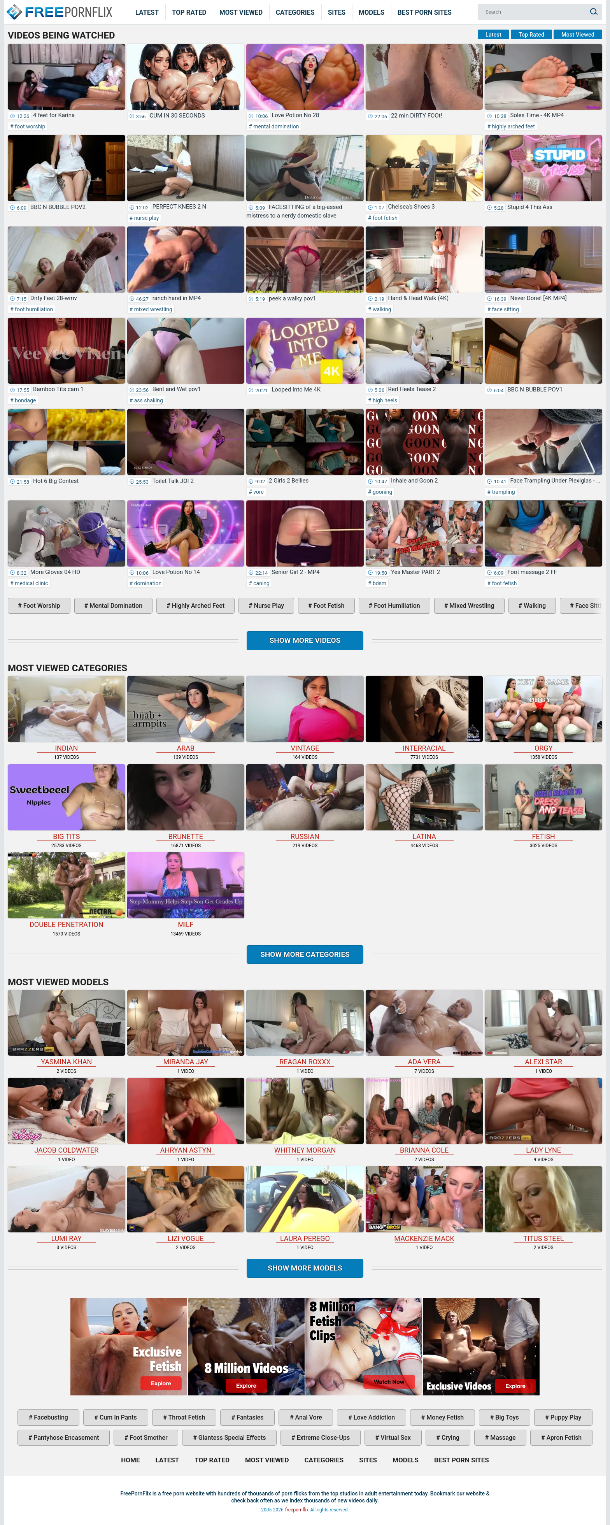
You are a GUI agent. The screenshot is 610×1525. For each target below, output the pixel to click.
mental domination (275, 126)
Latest (147, 12)
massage (502, 1437)
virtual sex (395, 1437)
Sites (336, 12)
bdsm (378, 583)
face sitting (505, 309)
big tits (66, 802)
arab (186, 714)
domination (147, 583)
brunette (186, 802)
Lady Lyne (543, 1116)
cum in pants (117, 1417)
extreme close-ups (322, 1437)
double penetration (66, 890)
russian (305, 802)
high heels (384, 400)
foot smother (148, 1437)
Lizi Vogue (186, 1204)
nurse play (146, 218)
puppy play (565, 1417)
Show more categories (305, 954)
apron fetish (563, 1437)
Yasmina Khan (66, 1028)
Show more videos (305, 640)
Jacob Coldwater (66, 1116)
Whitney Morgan (305, 1116)
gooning (381, 492)
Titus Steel (543, 1204)
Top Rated (189, 12)
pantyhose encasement (65, 1437)
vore (258, 492)
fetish (543, 802)
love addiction (373, 1417)
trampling (503, 492)
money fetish (444, 1417)
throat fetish (186, 1417)
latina (424, 802)
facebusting (50, 1417)
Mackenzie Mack (424, 1204)
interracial (424, 714)
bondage (25, 400)
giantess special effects (231, 1437)
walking (381, 309)
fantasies (249, 1417)
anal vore (308, 1417)
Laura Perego (305, 1204)
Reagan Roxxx (305, 1028)
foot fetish (384, 218)
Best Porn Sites (425, 12)
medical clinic (31, 583)
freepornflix (297, 1510)
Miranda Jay (186, 1028)
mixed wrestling (152, 309)
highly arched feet (513, 126)
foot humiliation (33, 309)
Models (371, 12)
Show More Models (305, 1268)
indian (66, 714)
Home (58, 7)
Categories (295, 12)
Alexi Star (543, 1028)
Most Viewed (241, 12)
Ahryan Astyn (186, 1116)
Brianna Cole (424, 1116)
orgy (543, 714)
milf (186, 890)
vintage (305, 714)
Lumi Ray (66, 1204)
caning (261, 583)
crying (449, 1437)
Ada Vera (424, 1028)
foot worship (30, 126)
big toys (506, 1417)
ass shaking (148, 400)
